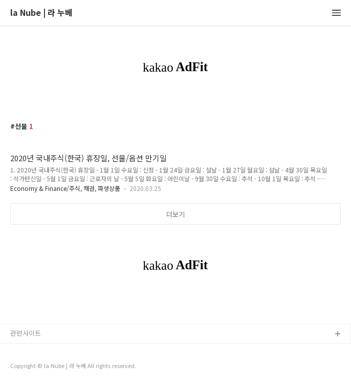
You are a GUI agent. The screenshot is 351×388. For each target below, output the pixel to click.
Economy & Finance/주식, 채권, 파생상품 (65, 188)
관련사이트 (25, 333)
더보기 (175, 214)
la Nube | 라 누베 (41, 13)
